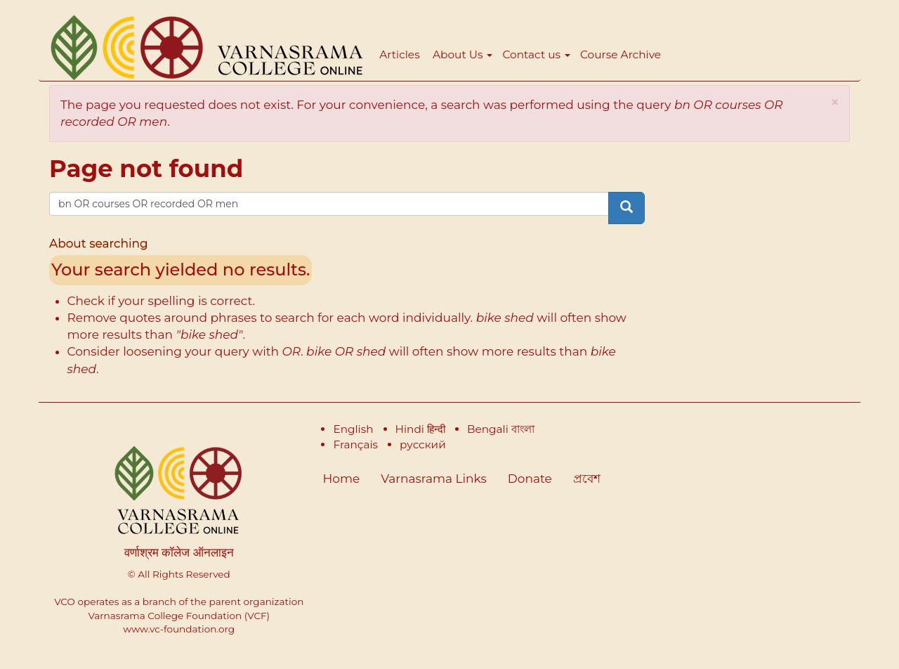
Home (341, 479)
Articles (399, 54)
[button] (834, 102)
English (353, 429)
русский (423, 444)
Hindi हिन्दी (420, 429)
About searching (98, 243)
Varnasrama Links (433, 479)
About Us (462, 54)
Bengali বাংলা (500, 429)
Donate (530, 479)
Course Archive (620, 54)
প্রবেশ (587, 479)
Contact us (536, 54)
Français (355, 444)
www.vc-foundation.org (179, 629)
